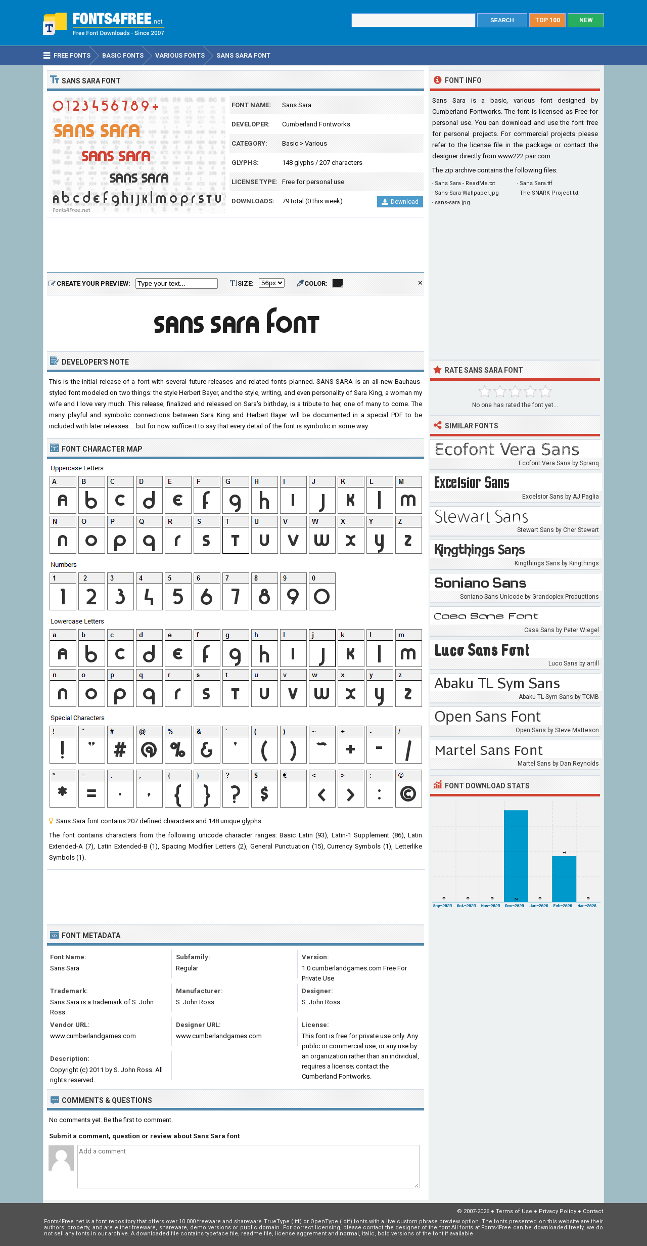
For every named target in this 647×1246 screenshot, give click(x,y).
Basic (290, 143)
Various (316, 143)
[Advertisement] (235, 245)
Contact (593, 1211)
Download (400, 201)
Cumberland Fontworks (316, 124)
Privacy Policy (557, 1211)
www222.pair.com (524, 156)
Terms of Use (514, 1211)
